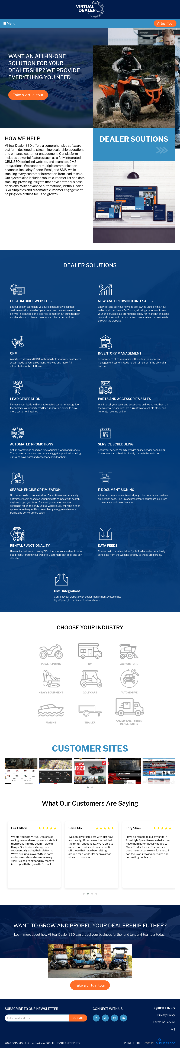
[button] (88, 787)
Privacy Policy (166, 1015)
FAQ (172, 1029)
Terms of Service (164, 1022)
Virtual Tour (165, 23)
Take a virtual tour (28, 95)
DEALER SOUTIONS (134, 144)
